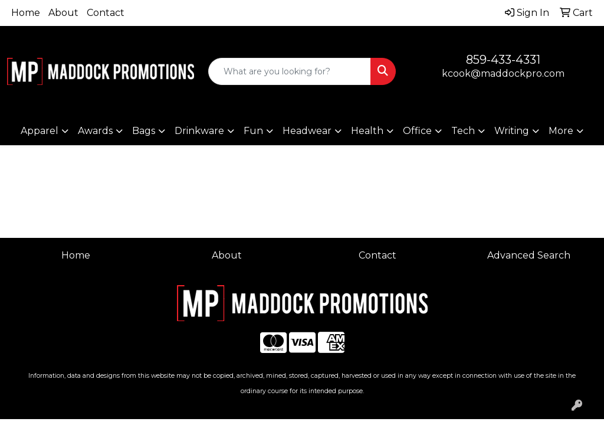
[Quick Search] (289, 71)
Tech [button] (463, 130)
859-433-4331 (503, 60)
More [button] (561, 130)
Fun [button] (253, 130)
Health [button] (367, 130)
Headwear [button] (307, 130)
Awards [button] (95, 130)
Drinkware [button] (199, 130)
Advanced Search (528, 255)
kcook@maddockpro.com (503, 73)
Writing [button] (511, 130)
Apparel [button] (39, 130)
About (63, 12)
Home (25, 12)
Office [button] (417, 130)
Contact (105, 12)
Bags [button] (143, 130)
